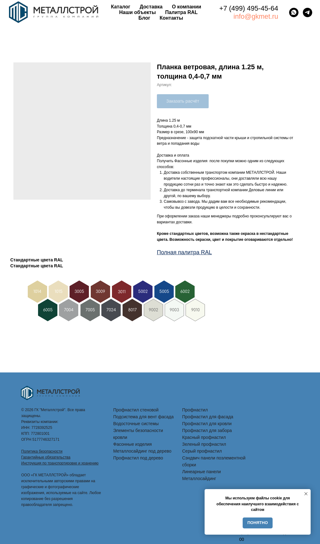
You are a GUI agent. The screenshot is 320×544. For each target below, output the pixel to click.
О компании (186, 6)
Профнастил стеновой (135, 409)
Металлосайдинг (199, 478)
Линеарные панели (201, 471)
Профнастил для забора (207, 430)
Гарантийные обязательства (45, 457)
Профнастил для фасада (207, 416)
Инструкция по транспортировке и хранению (60, 463)
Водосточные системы (136, 423)
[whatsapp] (293, 12)
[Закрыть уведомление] (306, 494)
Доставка (151, 6)
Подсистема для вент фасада (143, 416)
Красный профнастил (204, 437)
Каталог (120, 6)
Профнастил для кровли (207, 423)
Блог (144, 18)
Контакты (171, 18)
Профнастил (195, 409)
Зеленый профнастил (204, 444)
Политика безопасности (41, 451)
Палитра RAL (181, 12)
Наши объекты (137, 12)
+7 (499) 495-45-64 (248, 8)
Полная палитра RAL (184, 252)
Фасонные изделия (132, 444)
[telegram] (307, 12)
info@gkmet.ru (256, 16)
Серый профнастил (202, 451)
